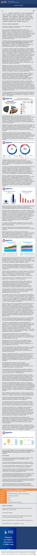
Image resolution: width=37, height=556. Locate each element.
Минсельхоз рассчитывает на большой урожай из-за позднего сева (17, 520)
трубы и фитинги (30, 13)
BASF (4, 14)
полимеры (10, 13)
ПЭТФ (24, 13)
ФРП (15, 21)
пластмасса (27, 19)
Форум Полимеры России (27, 18)
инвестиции (10, 21)
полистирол (5, 21)
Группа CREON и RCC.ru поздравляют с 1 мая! (13, 523)
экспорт (30, 16)
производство (5, 18)
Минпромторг (15, 16)
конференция (5, 16)
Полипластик (8, 14)
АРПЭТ (26, 16)
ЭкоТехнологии (6, 19)
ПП (21, 13)
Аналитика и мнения (18, 5)
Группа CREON (12, 18)
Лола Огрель (21, 19)
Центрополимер (21, 14)
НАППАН (19, 21)
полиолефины (17, 13)
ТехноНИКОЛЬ (28, 14)
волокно (24, 21)
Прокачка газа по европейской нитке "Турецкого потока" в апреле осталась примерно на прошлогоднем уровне (17, 516)
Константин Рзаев (14, 19)
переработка (21, 16)
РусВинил (14, 14)
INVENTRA (19, 18)
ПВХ (10, 16)
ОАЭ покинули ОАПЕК (7, 512)
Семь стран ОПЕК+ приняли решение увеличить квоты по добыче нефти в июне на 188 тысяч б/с (17, 509)
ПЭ (27, 21)
